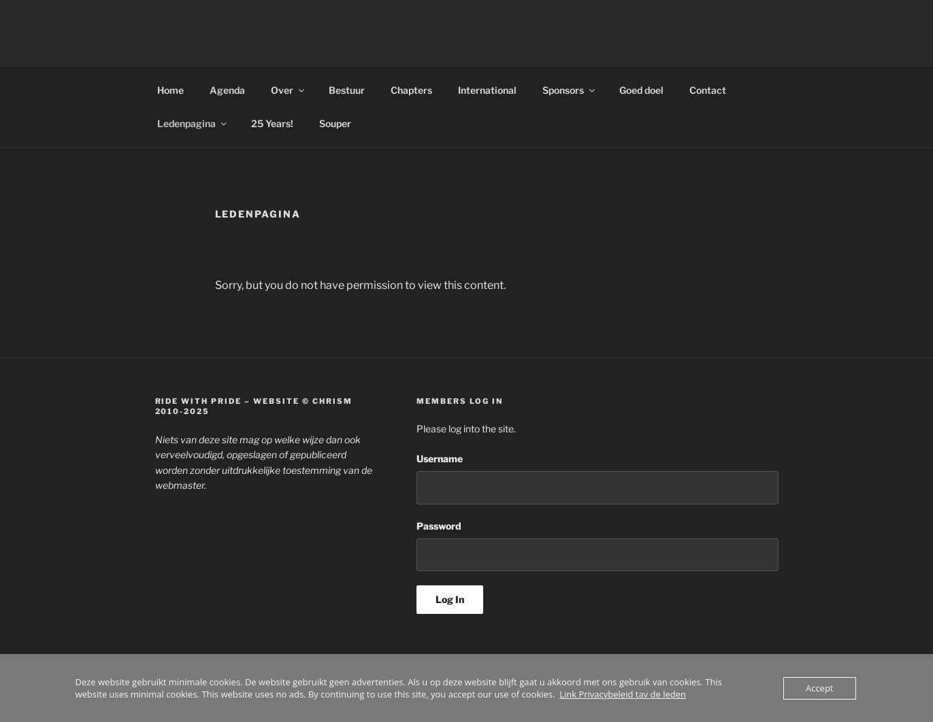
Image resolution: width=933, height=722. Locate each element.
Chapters (411, 90)
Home (170, 90)
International (487, 90)
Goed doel (641, 90)
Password (438, 526)
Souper (335, 123)
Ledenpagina (193, 123)
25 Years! (272, 123)
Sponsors (569, 90)
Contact (707, 90)
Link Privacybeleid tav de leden (622, 694)
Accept (820, 688)
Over (288, 90)
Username (439, 458)
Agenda (227, 90)
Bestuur (347, 90)
